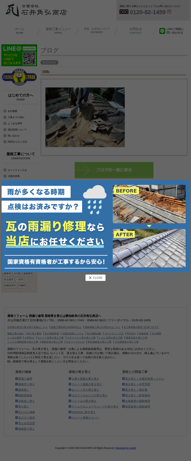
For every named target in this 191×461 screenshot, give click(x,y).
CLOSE (95, 277)
